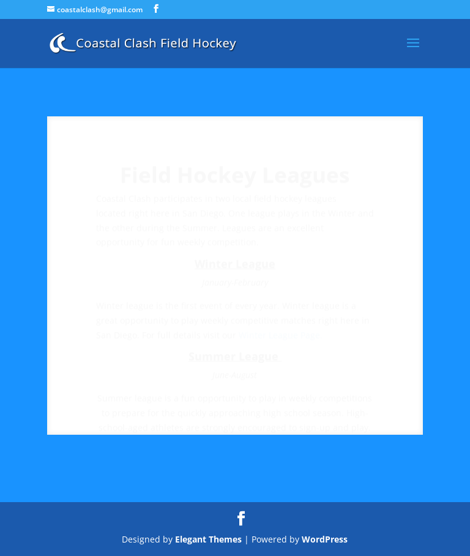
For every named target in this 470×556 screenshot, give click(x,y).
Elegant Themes (208, 539)
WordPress (325, 539)
